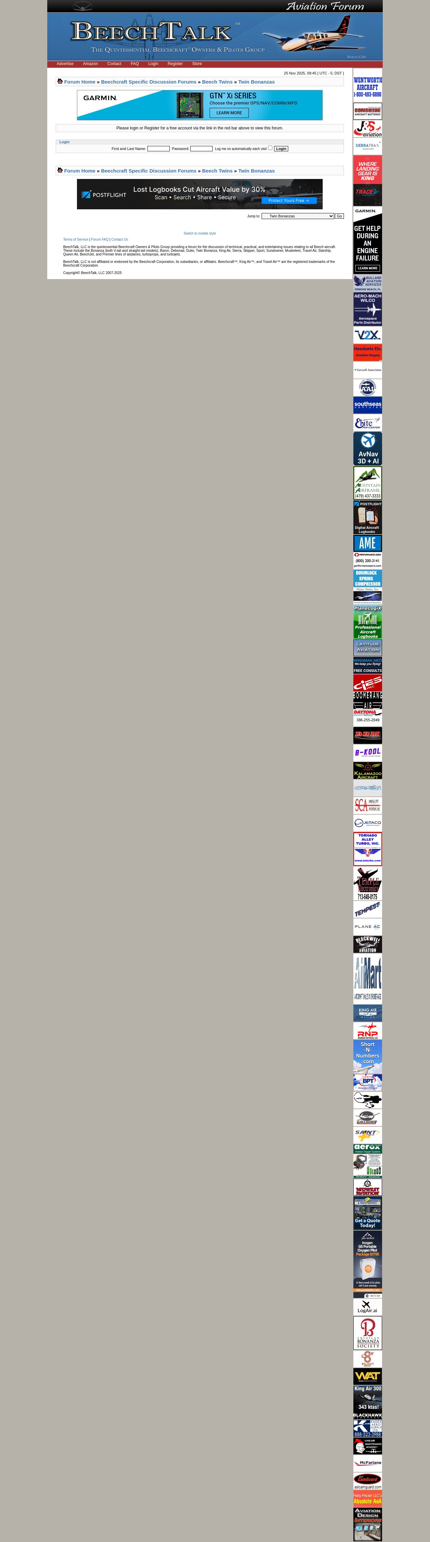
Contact (114, 63)
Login (153, 63)
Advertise (65, 63)
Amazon (90, 63)
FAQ (135, 63)
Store (197, 63)
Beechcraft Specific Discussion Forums (148, 82)
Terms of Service (75, 239)
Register (175, 63)
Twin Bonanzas (256, 82)
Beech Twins (217, 82)
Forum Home (80, 82)
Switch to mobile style (200, 233)
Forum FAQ (100, 239)
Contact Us (119, 239)
